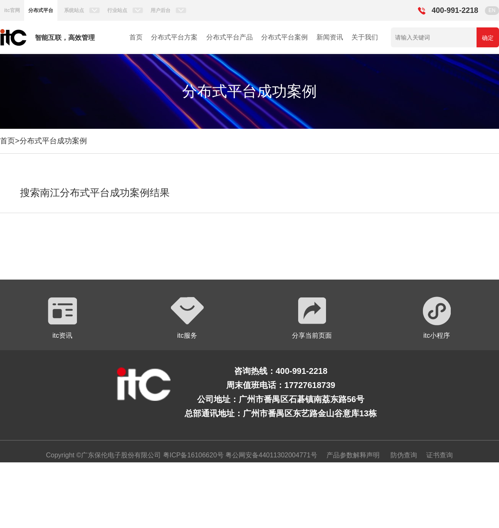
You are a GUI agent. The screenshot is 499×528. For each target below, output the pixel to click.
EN (492, 10)
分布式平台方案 (174, 37)
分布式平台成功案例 (53, 141)
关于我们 (364, 37)
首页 (136, 37)
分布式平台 (40, 10)
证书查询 (439, 455)
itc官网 (12, 10)
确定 (488, 37)
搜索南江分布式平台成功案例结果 (95, 192)
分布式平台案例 (284, 37)
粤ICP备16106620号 (192, 455)
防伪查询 (403, 455)
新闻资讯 (329, 37)
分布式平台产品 (229, 37)
